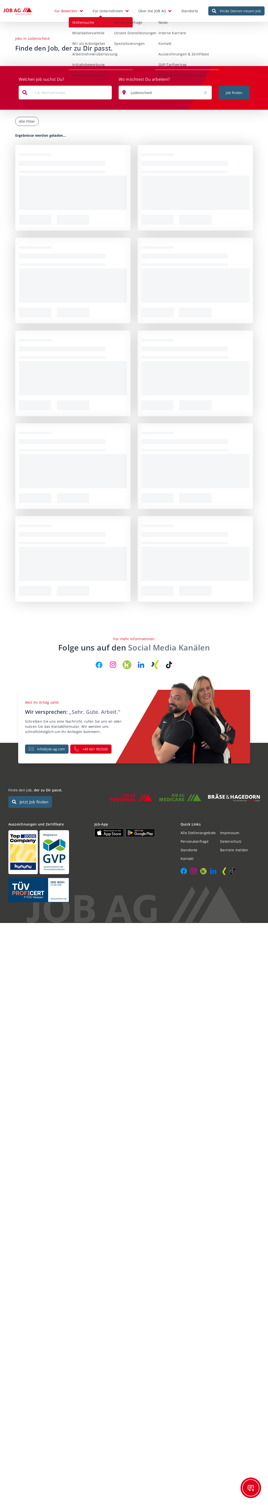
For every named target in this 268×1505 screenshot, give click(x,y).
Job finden (234, 92)
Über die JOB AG (152, 11)
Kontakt (187, 858)
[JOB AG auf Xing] (155, 664)
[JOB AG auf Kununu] (127, 664)
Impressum (230, 832)
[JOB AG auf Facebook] (99, 664)
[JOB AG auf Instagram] (113, 664)
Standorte (189, 11)
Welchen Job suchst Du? (41, 79)
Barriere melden (234, 850)
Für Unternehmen (108, 11)
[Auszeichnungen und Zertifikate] (48, 852)
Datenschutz (230, 841)
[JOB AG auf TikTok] (169, 664)
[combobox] (65, 92)
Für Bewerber (66, 11)
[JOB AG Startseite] (17, 11)
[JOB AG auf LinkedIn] (141, 664)
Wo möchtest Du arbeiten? (144, 79)
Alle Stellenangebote (198, 832)
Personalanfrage (195, 841)
